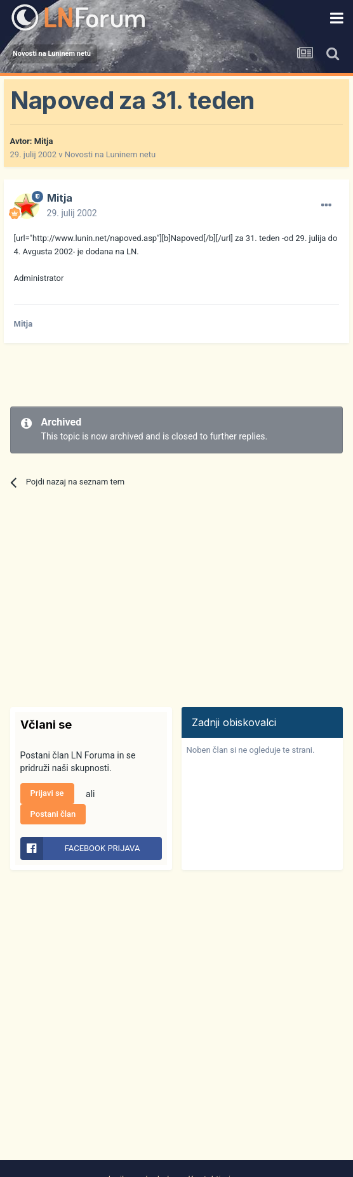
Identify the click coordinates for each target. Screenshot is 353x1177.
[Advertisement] (158, 375)
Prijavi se (47, 793)
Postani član (53, 814)
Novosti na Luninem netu (110, 154)
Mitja (43, 141)
